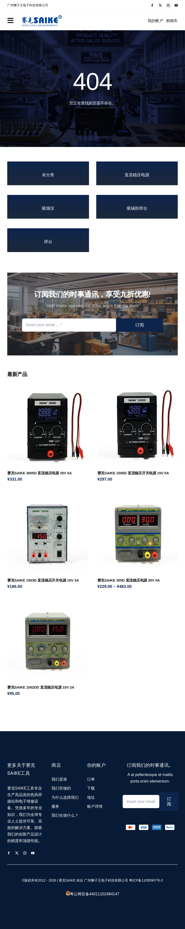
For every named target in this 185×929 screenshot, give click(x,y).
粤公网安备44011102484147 (94, 894)
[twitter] (160, 5)
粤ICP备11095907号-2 (146, 880)
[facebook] (152, 5)
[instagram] (168, 5)
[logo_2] (41, 14)
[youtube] (176, 5)
